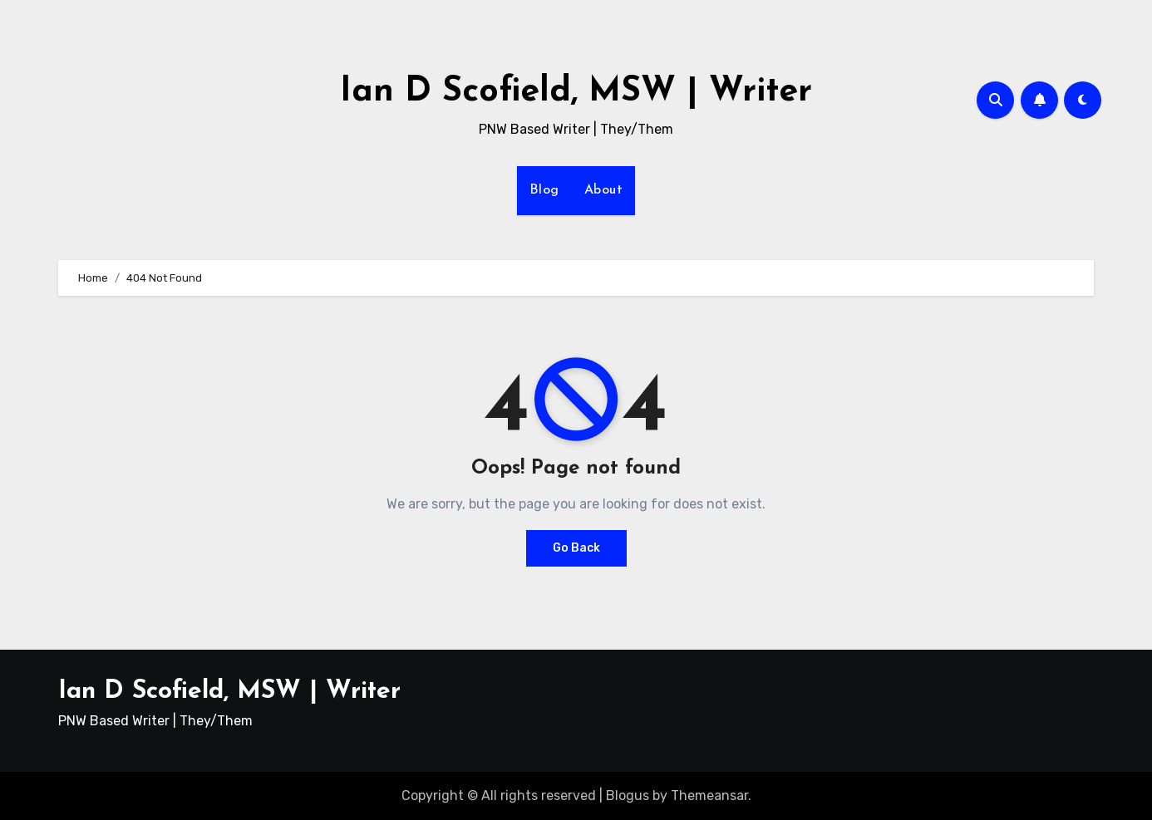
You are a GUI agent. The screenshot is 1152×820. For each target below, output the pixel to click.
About (603, 190)
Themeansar (709, 795)
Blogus (627, 795)
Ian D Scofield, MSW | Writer (576, 92)
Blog (544, 190)
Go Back (576, 548)
